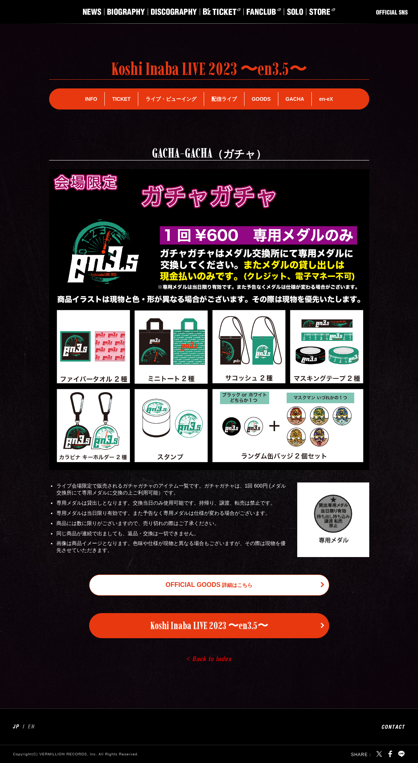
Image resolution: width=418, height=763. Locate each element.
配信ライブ (224, 99)
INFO (91, 99)
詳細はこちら (209, 584)
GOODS (261, 99)
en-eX (326, 99)
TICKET (121, 99)
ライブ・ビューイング (171, 99)
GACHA (295, 99)
